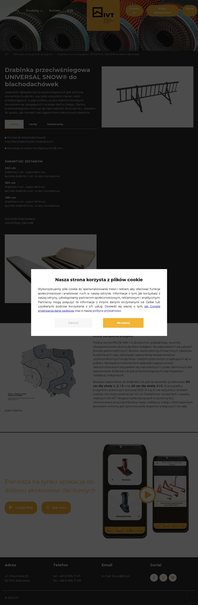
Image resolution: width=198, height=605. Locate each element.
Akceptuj (123, 322)
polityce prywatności (107, 310)
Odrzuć (73, 322)
